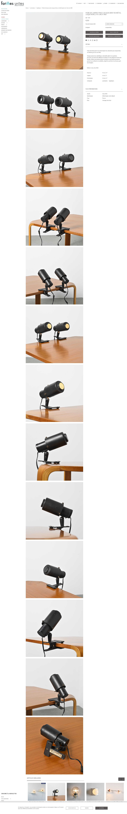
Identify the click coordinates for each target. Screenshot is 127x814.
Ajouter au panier (94, 32)
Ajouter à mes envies (94, 36)
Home (27, 8)
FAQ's (2, 800)
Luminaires (32, 8)
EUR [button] (85, 3)
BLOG (2, 797)
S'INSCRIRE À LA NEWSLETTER (8, 794)
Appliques (39, 8)
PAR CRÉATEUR (4, 14)
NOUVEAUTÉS (4, 9)
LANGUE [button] (79, 3)
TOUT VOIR (3, 12)
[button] (5, 21)
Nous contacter (114, 32)
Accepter (101, 808)
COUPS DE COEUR (5, 10)
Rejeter (87, 808)
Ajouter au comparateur (114, 36)
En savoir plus (72, 808)
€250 (87, 20)
